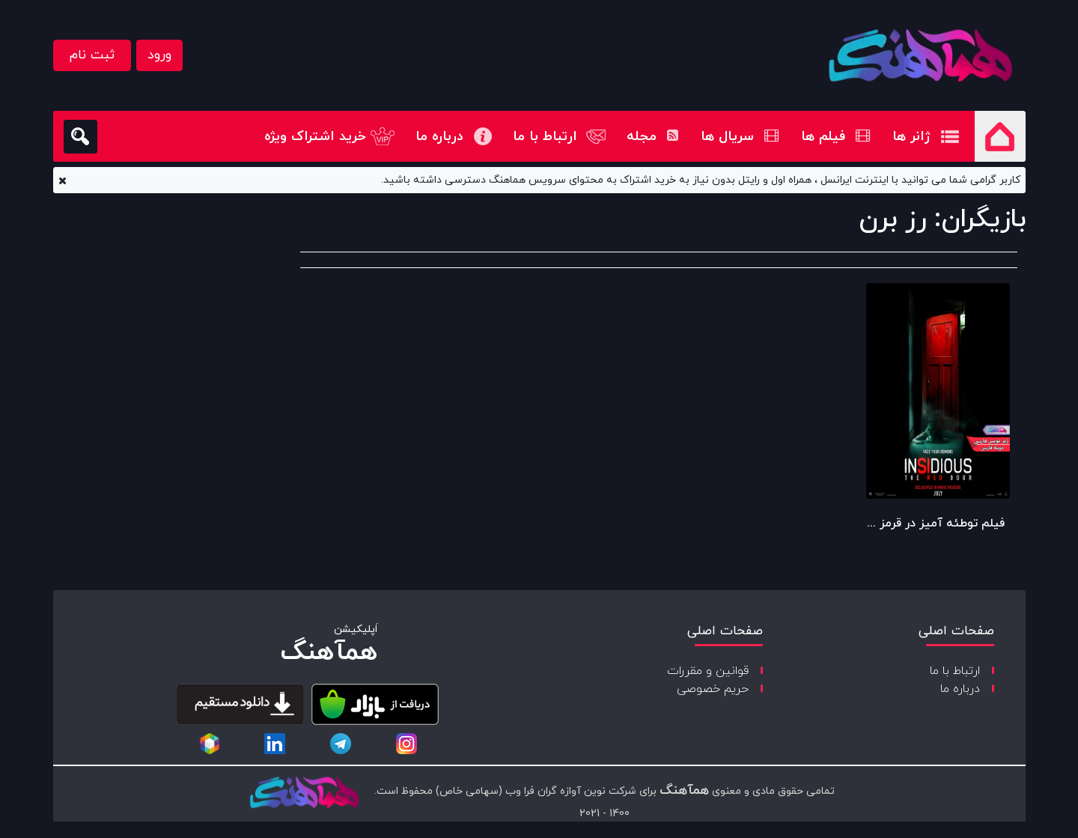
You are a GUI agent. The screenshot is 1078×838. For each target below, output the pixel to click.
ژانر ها (911, 136)
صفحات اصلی (956, 631)
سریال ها (740, 136)
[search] (80, 137)
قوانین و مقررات (708, 671)
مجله (652, 136)
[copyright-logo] (304, 794)
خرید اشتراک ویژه (315, 136)
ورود (159, 55)
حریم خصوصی (713, 689)
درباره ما (439, 136)
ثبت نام (92, 55)
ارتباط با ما (545, 136)
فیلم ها (835, 136)
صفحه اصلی (1000, 136)
